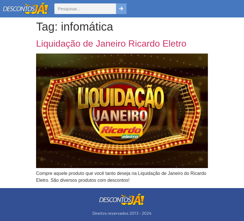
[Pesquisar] (121, 8)
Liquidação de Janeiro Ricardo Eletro (111, 43)
